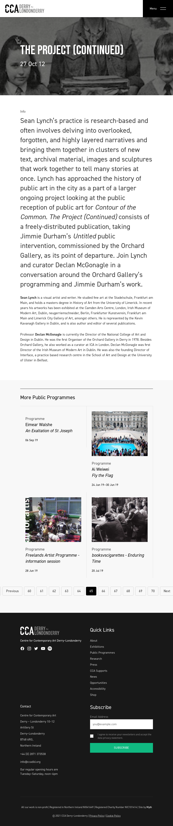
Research (96, 659)
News (93, 677)
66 (103, 591)
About (93, 641)
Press (93, 665)
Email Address (99, 717)
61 (41, 591)
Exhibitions (97, 647)
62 (54, 591)
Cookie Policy (113, 815)
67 (115, 591)
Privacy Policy (96, 815)
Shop (93, 695)
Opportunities (98, 683)
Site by (145, 807)
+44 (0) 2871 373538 (33, 754)
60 (29, 591)
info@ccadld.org (30, 762)
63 (66, 591)
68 (128, 591)
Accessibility (97, 689)
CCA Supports (98, 671)
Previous (12, 591)
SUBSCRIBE (121, 748)
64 (79, 591)
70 (153, 591)
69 (140, 591)
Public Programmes (102, 653)
